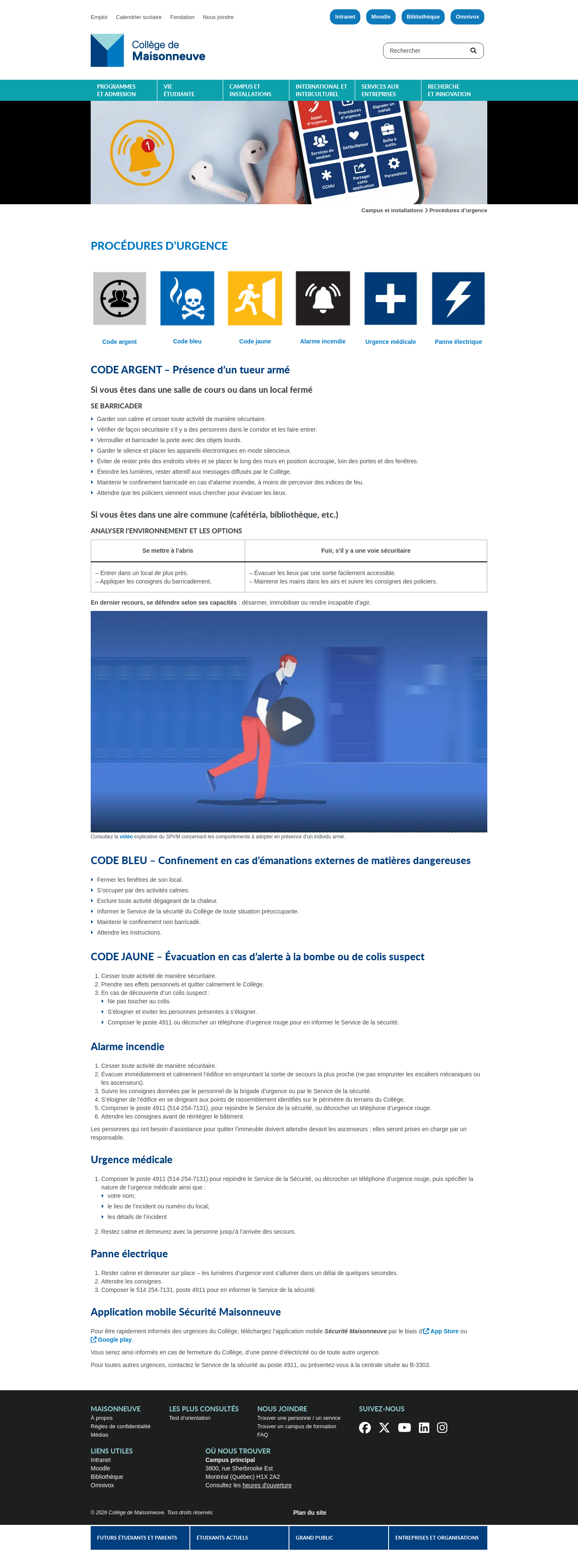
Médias (99, 1435)
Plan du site (310, 1512)
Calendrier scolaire (139, 17)
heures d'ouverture (267, 1485)
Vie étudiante (179, 90)
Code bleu (187, 341)
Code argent (120, 341)
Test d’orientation (190, 1418)
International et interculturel (321, 90)
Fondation (182, 17)
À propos (102, 1418)
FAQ (262, 1435)
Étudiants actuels (222, 1537)
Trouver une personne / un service (299, 1418)
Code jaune (255, 341)
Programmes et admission (116, 90)
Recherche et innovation (449, 90)
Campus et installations (250, 90)
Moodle (381, 17)
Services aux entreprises (380, 90)
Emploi (99, 17)
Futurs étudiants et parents (137, 1537)
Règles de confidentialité (121, 1426)
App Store (444, 1331)
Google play (115, 1339)
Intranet (345, 17)
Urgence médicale (390, 341)
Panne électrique (458, 341)
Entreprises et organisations (437, 1537)
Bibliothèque (423, 17)
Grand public (314, 1537)
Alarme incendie (323, 341)
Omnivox (467, 17)
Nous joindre (218, 17)
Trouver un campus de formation (296, 1426)
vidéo (126, 837)
